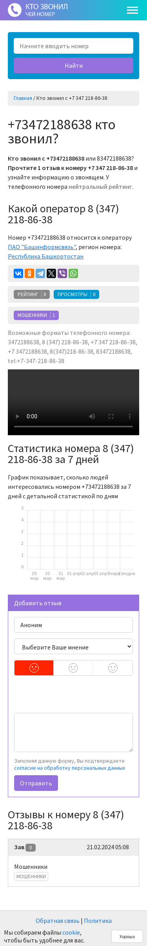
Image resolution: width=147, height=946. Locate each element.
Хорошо (127, 936)
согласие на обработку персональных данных (69, 767)
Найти (74, 65)
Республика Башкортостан (45, 256)
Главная (23, 97)
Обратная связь (58, 920)
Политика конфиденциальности (77, 924)
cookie (71, 932)
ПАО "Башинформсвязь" (42, 247)
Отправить (36, 783)
